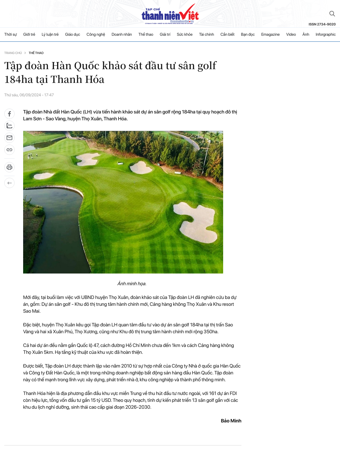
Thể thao (146, 34)
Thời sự (10, 34)
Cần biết (228, 34)
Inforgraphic (326, 34)
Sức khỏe (185, 34)
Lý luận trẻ (50, 34)
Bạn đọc (248, 34)
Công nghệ (96, 34)
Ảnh (305, 34)
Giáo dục (72, 34)
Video (291, 34)
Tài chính (206, 34)
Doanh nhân (122, 34)
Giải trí (165, 34)
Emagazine (270, 34)
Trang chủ (13, 53)
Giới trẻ (29, 34)
